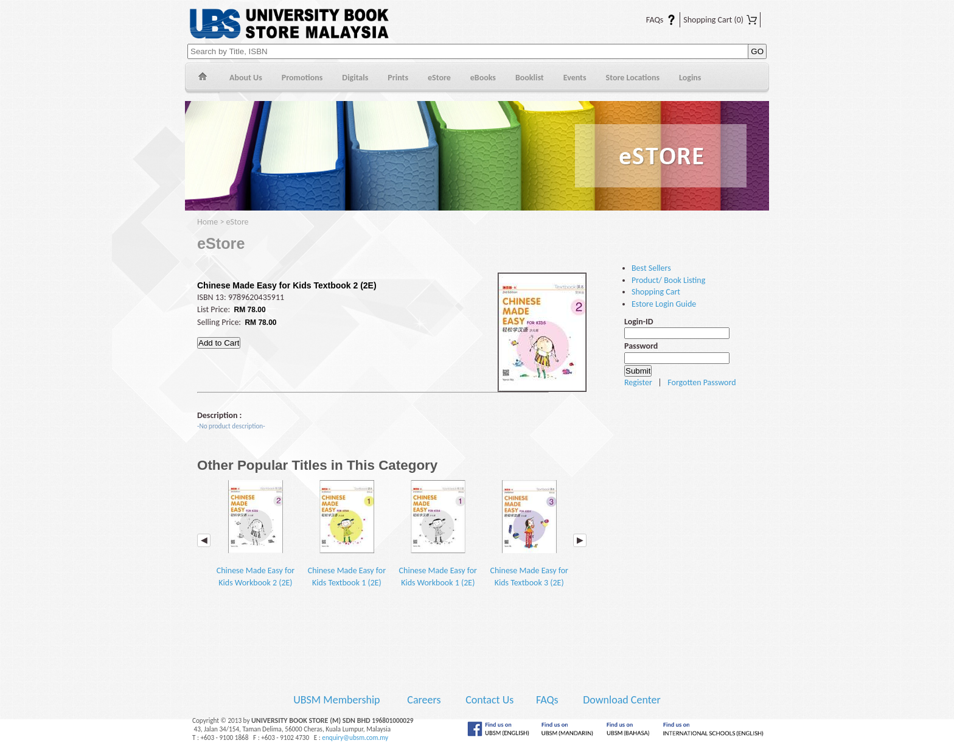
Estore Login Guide (664, 304)
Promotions (302, 77)
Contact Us (490, 699)
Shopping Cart (720, 20)
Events (575, 77)
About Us (245, 77)
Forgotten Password (701, 382)
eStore (439, 77)
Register (638, 382)
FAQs (653, 20)
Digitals (355, 77)
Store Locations (633, 77)
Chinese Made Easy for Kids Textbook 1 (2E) (347, 534)
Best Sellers (651, 268)
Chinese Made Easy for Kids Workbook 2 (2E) (255, 534)
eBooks (483, 77)
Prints (398, 77)
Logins (690, 77)
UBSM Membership (337, 699)
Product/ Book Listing (668, 280)
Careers (423, 699)
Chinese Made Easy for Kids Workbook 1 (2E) (438, 534)
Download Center (622, 699)
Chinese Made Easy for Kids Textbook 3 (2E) (529, 534)
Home (202, 78)
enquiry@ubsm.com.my (355, 737)
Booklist (529, 77)
